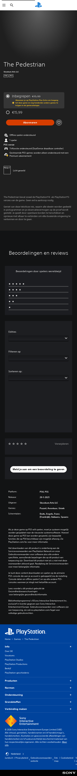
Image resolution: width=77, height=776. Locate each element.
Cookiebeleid (67, 757)
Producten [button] (38, 680)
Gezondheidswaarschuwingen (22, 591)
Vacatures (10, 655)
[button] (39, 469)
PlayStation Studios (14, 659)
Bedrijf (8, 668)
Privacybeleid (21, 757)
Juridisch (9, 757)
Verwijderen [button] (62, 443)
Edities (12, 331)
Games (17, 639)
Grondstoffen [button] (38, 702)
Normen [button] (38, 687)
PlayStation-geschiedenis (17, 672)
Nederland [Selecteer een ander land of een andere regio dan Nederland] (15, 754)
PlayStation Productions (16, 664)
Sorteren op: (15, 371)
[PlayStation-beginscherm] (38, 5)
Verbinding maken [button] (38, 709)
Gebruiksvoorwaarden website (41, 759)
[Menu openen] (4, 5)
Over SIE (9, 651)
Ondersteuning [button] (38, 695)
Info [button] (38, 646)
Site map (56, 759)
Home (8, 639)
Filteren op (14, 351)
